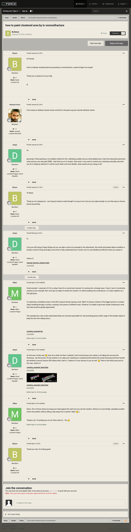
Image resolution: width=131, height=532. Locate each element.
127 (15, 129)
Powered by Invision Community (119, 528)
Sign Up (24, 11)
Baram (16, 32)
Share (104, 33)
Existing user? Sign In (11, 11)
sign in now (53, 491)
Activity (94, 4)
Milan (15, 283)
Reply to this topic (116, 43)
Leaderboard (108, 4)
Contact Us (12, 528)
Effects (29, 34)
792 (15, 169)
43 (15, 307)
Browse (81, 4)
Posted (34, 53)
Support (123, 4)
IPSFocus (14, 526)
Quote (34, 99)
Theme (4, 528)
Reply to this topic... (24, 503)
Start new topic (95, 43)
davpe (15, 145)
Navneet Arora (15, 105)
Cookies (21, 528)
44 (15, 78)
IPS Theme (5, 526)
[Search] (102, 11)
